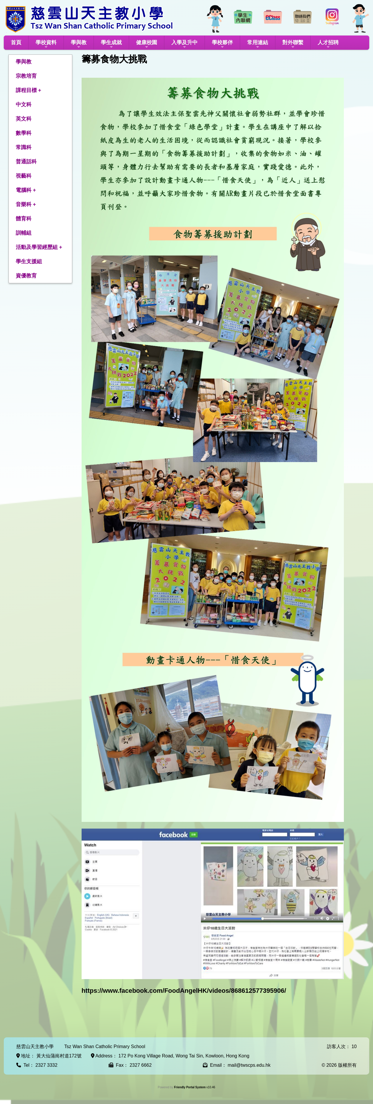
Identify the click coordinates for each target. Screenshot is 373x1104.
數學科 (23, 133)
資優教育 (26, 276)
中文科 (23, 104)
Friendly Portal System (190, 1087)
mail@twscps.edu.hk (249, 1065)
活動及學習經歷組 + (39, 247)
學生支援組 (29, 261)
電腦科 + (26, 190)
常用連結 (257, 44)
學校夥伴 (222, 44)
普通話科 (26, 161)
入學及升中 (184, 44)
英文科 (23, 119)
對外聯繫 (292, 44)
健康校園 (146, 44)
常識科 (23, 147)
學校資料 (46, 44)
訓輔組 (23, 233)
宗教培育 (26, 76)
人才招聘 (328, 44)
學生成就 (111, 44)
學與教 (79, 44)
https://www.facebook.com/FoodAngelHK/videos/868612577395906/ (184, 990)
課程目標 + (28, 90)
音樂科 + (26, 204)
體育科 (23, 219)
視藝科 (23, 176)
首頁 (16, 42)
